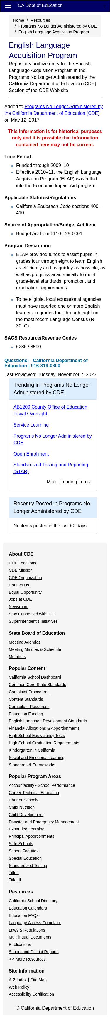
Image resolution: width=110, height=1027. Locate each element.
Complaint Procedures (29, 692)
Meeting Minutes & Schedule (35, 649)
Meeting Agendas (24, 642)
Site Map (39, 979)
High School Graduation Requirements (44, 743)
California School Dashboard (35, 677)
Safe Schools (21, 843)
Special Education (25, 858)
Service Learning (31, 424)
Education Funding (26, 714)
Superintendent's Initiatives (33, 621)
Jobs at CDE (20, 599)
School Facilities (23, 851)
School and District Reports (34, 951)
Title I (14, 872)
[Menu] (7, 5)
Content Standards (26, 699)
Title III (15, 880)
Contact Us (19, 585)
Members (17, 656)
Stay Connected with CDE (32, 614)
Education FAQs (23, 915)
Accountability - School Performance (42, 785)
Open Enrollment (31, 453)
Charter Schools (23, 800)
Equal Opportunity (25, 592)
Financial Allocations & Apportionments (44, 728)
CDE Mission (21, 570)
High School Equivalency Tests (37, 735)
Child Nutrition (22, 807)
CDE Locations (22, 563)
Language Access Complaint (35, 922)
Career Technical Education (34, 792)
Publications (20, 944)
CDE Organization (25, 577)
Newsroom (18, 606)
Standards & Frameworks (32, 764)
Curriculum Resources (29, 706)
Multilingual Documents (30, 937)
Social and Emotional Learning (37, 757)
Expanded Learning (26, 829)
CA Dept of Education (40, 5)
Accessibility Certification (31, 994)
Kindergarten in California (32, 750)
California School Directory (33, 900)
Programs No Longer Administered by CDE (57, 26)
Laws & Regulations (27, 930)
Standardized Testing (28, 865)
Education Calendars (28, 908)
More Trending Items (68, 481)
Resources (40, 20)
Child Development (26, 814)
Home (18, 20)
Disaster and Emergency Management (44, 822)
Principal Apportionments (31, 836)
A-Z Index (18, 979)
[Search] (104, 6)
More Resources (31, 959)
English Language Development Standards (48, 721)
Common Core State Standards (37, 684)
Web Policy (19, 987)
